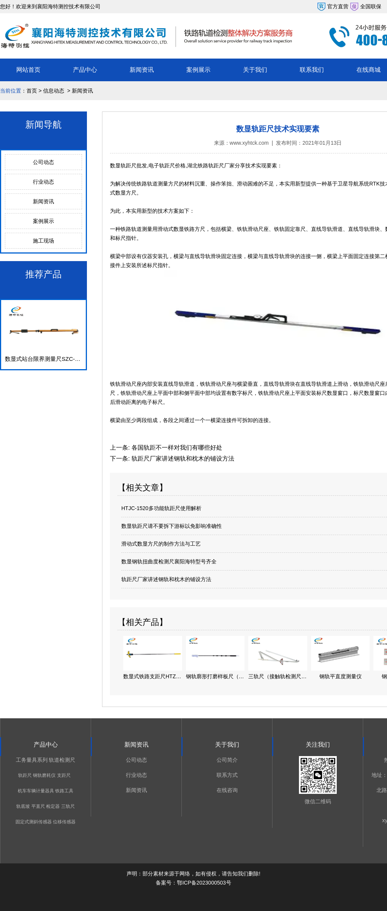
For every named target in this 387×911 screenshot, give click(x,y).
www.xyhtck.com (249, 143)
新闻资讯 (142, 70)
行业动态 (43, 182)
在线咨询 (227, 790)
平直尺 (38, 806)
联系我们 (312, 70)
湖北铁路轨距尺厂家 (211, 165)
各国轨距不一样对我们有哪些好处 (176, 447)
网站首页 (28, 70)
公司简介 (227, 760)
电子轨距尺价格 (167, 165)
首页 (31, 91)
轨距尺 (25, 775)
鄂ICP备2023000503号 (204, 883)
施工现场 (43, 241)
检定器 (53, 806)
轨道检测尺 (62, 760)
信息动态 (53, 91)
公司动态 (43, 162)
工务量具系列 (32, 760)
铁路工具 (64, 790)
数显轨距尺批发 (128, 165)
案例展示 (198, 70)
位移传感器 (64, 821)
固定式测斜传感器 (33, 821)
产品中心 (85, 70)
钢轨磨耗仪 (44, 775)
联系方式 (227, 775)
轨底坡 (23, 806)
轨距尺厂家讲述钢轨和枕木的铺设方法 (182, 458)
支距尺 (64, 775)
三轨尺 (68, 806)
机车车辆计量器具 (36, 790)
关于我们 (255, 70)
